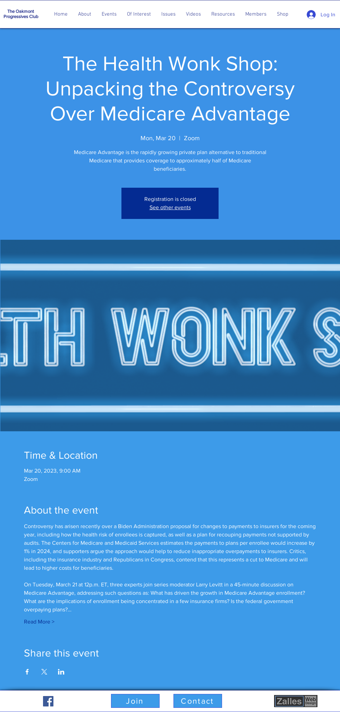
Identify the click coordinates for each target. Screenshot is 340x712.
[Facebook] (48, 701)
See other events (170, 207)
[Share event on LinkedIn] (61, 672)
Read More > (39, 622)
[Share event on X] (44, 672)
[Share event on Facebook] (27, 672)
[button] (84, 14)
